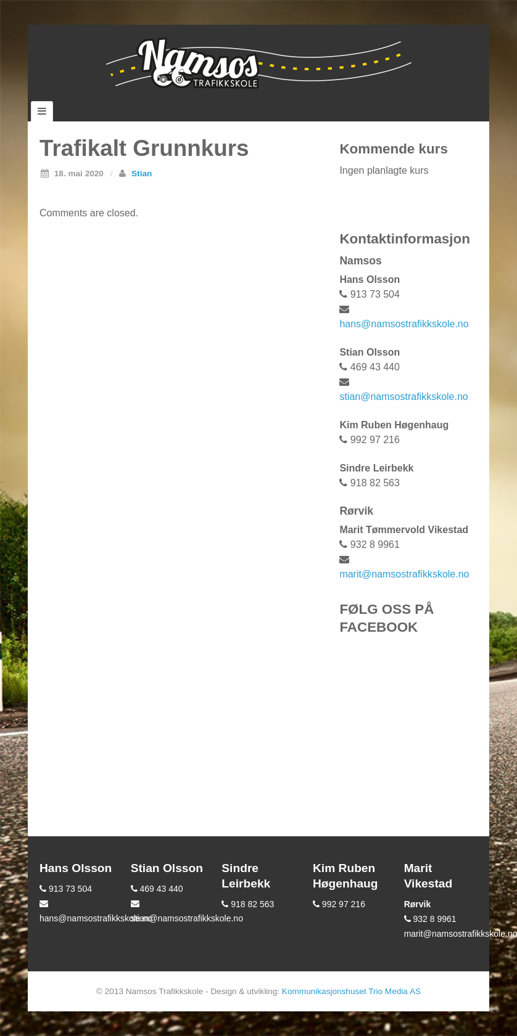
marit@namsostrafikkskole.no (404, 574)
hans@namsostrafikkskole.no (403, 324)
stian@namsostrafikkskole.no (403, 396)
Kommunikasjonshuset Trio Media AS (351, 991)
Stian (141, 173)
